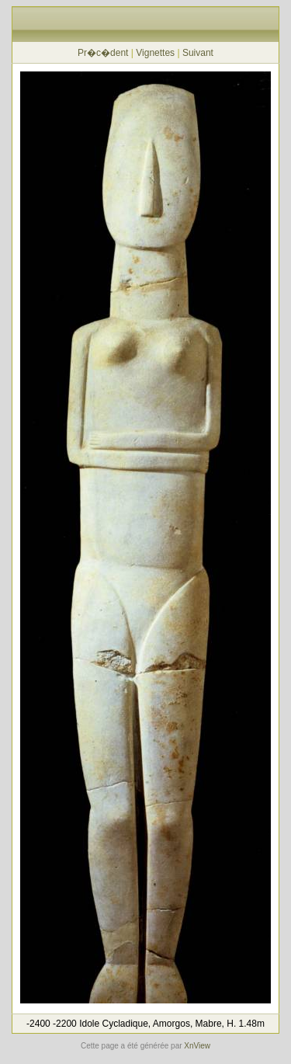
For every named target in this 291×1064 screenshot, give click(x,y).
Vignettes (155, 52)
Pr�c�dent (103, 52)
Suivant (197, 52)
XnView (197, 1045)
